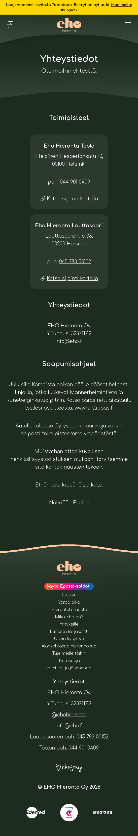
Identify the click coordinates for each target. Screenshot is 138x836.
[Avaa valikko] (128, 24)
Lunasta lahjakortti (69, 632)
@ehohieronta (69, 714)
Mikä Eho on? (69, 617)
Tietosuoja (69, 661)
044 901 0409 (75, 182)
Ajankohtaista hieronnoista (69, 646)
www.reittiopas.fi (94, 408)
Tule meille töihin (69, 653)
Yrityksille (69, 624)
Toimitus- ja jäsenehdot (69, 668)
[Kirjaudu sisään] (10, 24)
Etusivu (69, 595)
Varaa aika (69, 602)
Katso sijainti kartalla (72, 198)
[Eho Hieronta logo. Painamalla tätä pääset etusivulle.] (69, 25)
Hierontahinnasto (69, 610)
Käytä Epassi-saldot (68, 586)
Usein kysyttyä (69, 639)
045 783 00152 (75, 261)
